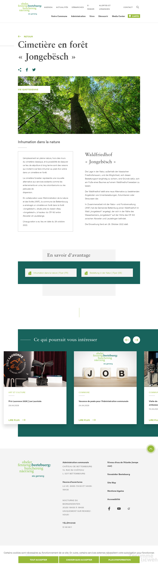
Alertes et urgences (105, 7)
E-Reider (90, 7)
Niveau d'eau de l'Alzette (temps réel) (122, 464)
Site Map (111, 482)
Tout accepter (38, 559)
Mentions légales (115, 490)
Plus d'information (119, 559)
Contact (128, 7)
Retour (25, 36)
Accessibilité (113, 499)
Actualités (62, 7)
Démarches (78, 7)
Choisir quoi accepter (79, 559)
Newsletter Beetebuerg (118, 474)
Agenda (48, 7)
